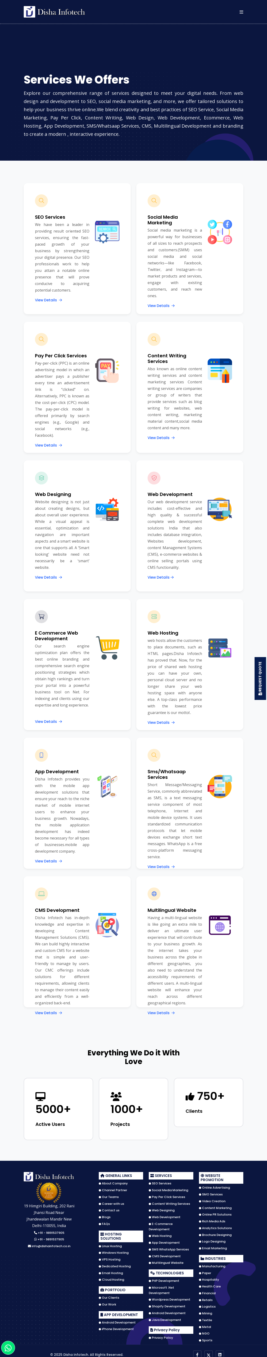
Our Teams (109, 1195)
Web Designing (162, 1208)
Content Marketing (215, 1206)
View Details (48, 300)
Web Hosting (160, 1234)
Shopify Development (167, 1304)
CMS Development (165, 1254)
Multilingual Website (166, 1261)
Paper (205, 1271)
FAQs (104, 1222)
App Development (164, 1241)
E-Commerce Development (161, 1225)
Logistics (207, 1304)
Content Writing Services (169, 1201)
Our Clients (109, 1296)
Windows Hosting (114, 1251)
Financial (207, 1291)
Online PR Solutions (215, 1212)
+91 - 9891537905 (49, 1231)
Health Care (210, 1284)
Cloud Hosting (111, 1278)
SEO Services (160, 1181)
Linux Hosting (110, 1244)
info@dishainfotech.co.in (49, 1244)
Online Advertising (214, 1185)
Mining (205, 1311)
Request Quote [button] (259, 678)
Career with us (111, 1201)
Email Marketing (213, 1246)
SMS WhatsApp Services (169, 1247)
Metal (205, 1325)
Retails (206, 1298)
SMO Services (211, 1192)
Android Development (117, 1320)
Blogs (105, 1215)
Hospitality (209, 1278)
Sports (205, 1338)
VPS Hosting (109, 1257)
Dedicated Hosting (115, 1264)
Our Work (107, 1302)
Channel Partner (113, 1188)
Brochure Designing (215, 1233)
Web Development (164, 1215)
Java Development (165, 1318)
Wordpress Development (169, 1297)
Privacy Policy (161, 1336)
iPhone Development (116, 1327)
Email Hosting (111, 1271)
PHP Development (164, 1279)
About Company (113, 1181)
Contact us (109, 1208)
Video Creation (212, 1199)
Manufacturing (212, 1264)
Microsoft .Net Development (161, 1288)
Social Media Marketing (168, 1188)
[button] (241, 11)
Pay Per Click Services (167, 1195)
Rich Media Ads (212, 1219)
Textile (205, 1318)
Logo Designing (212, 1239)
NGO (204, 1331)
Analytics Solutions (215, 1226)
